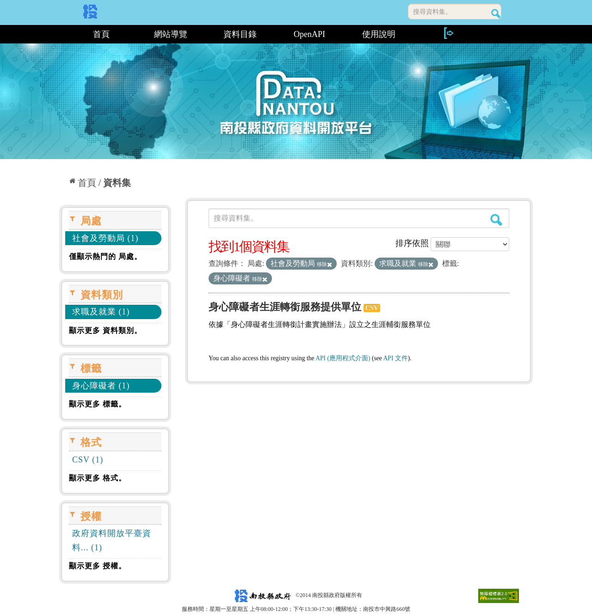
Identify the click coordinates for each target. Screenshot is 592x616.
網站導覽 (170, 34)
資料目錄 (240, 34)
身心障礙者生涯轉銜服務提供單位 (285, 307)
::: (62, 34)
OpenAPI (309, 34)
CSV (371, 307)
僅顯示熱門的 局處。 (105, 256)
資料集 (117, 183)
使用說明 (378, 34)
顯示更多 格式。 (97, 478)
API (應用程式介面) (342, 358)
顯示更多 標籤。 (97, 404)
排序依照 (412, 243)
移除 (324, 264)
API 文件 (395, 358)
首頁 (101, 34)
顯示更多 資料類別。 (105, 330)
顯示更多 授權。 (97, 566)
